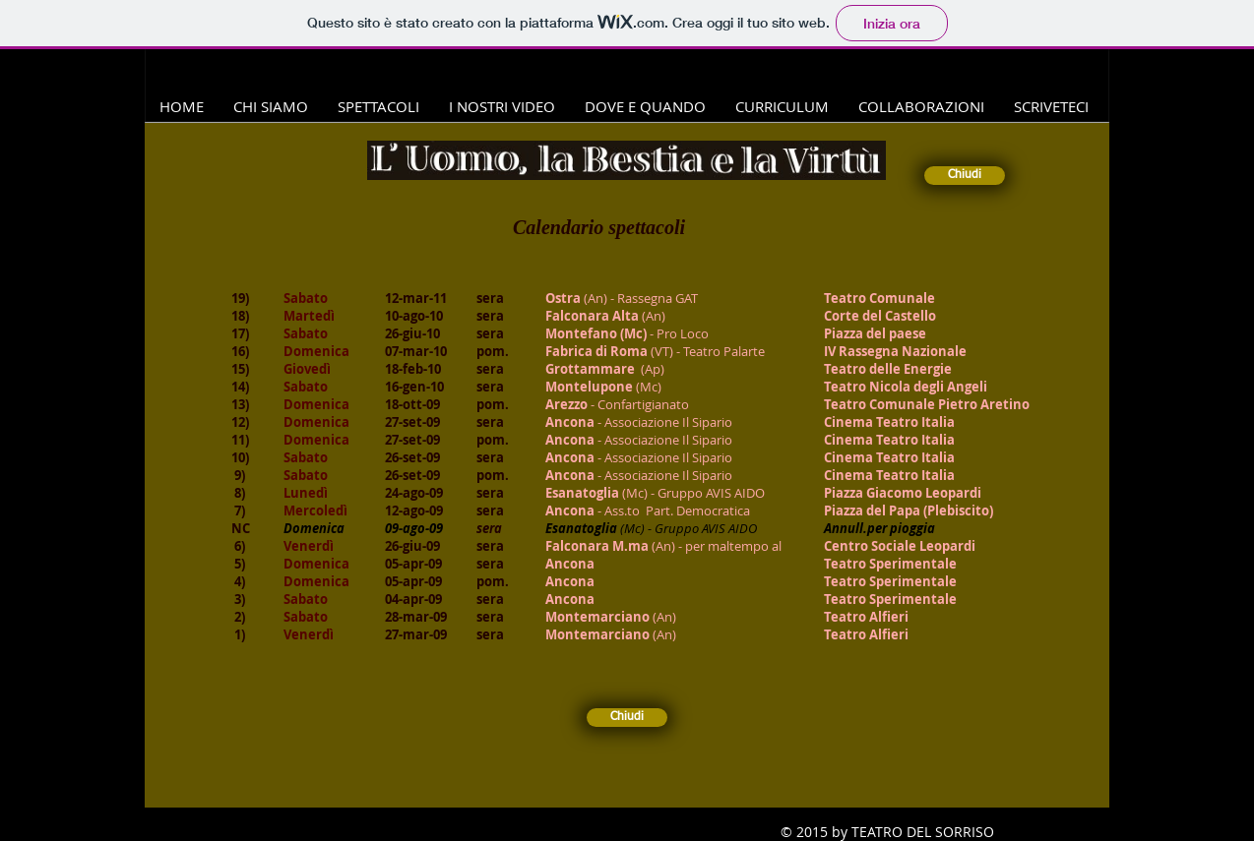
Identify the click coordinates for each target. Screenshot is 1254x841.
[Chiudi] (964, 175)
